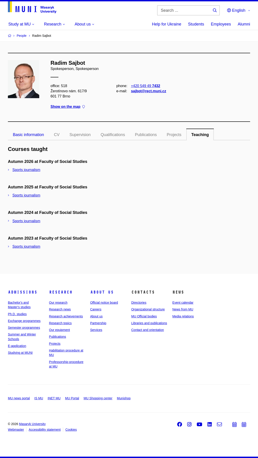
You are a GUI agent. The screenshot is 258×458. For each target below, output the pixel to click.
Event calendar (182, 302)
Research (60, 292)
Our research (58, 302)
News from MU (182, 309)
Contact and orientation (147, 330)
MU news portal (19, 398)
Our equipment (59, 330)
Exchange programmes (24, 321)
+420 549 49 (145, 86)
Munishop (124, 398)
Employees (221, 24)
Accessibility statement (45, 429)
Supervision (80, 134)
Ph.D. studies (17, 314)
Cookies (71, 429)
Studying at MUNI (20, 352)
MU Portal (72, 398)
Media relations (183, 316)
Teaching (200, 134)
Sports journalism (26, 170)
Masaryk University (32, 424)
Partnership (98, 323)
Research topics (60, 323)
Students (196, 24)
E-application (17, 346)
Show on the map (68, 107)
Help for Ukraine (166, 24)
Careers (95, 309)
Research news (60, 309)
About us (102, 292)
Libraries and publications (149, 323)
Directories (138, 302)
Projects (174, 134)
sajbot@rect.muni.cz (148, 91)
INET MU (54, 398)
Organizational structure (148, 309)
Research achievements (66, 316)
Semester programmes (24, 327)
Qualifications (113, 134)
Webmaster (16, 429)
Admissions (22, 292)
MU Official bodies (144, 316)
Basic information (28, 134)
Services (96, 330)
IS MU (38, 398)
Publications (146, 134)
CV (57, 134)
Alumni (244, 24)
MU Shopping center (98, 398)
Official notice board (104, 302)
